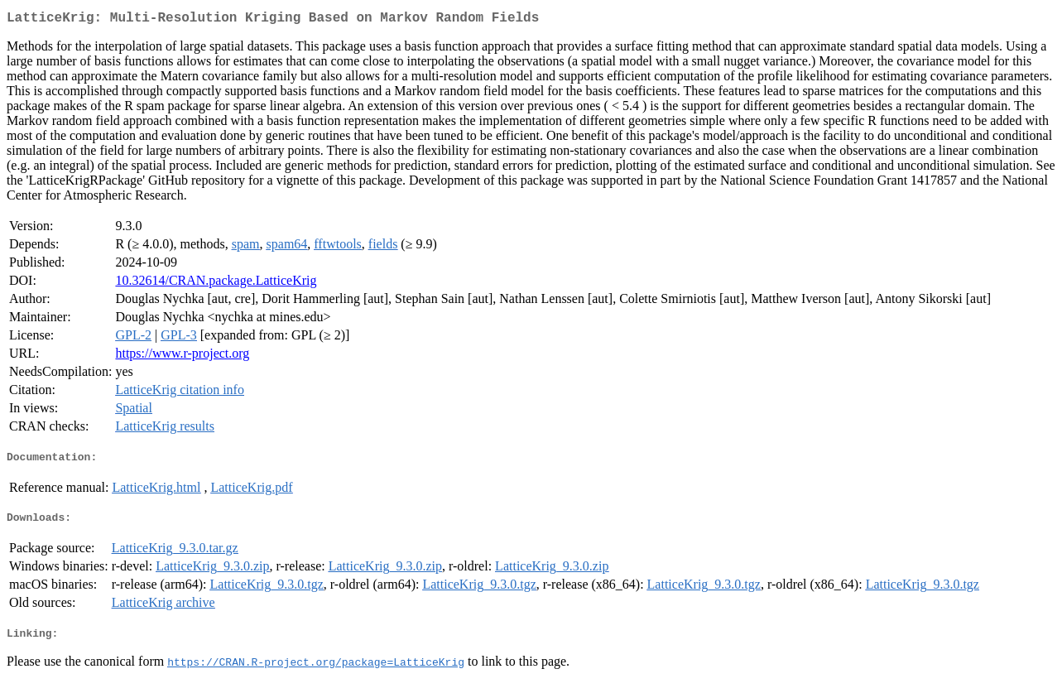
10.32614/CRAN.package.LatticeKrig (215, 284)
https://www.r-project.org (182, 356)
